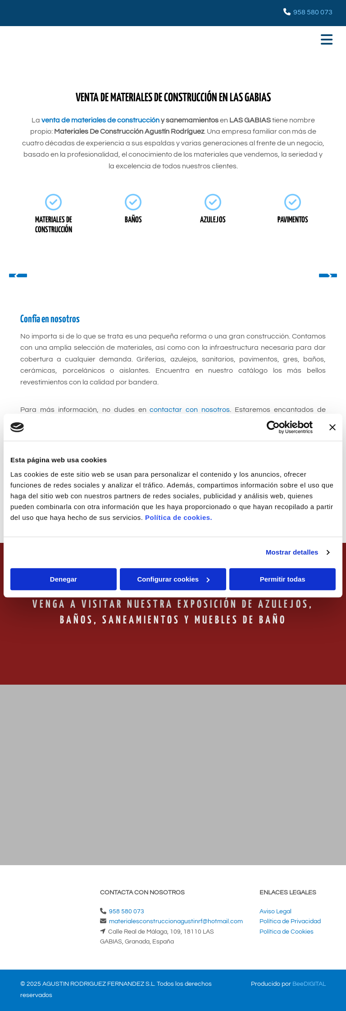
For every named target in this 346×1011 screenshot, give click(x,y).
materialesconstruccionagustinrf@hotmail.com (176, 921)
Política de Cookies (287, 932)
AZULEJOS (213, 220)
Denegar (63, 579)
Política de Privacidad (290, 921)
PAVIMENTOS (293, 220)
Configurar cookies (173, 579)
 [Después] (328, 275)
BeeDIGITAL (309, 984)
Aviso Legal (275, 911)
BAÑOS (133, 220)
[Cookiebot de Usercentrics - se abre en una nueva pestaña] (273, 427)
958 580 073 (312, 12)
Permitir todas (282, 579)
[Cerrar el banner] (332, 427)
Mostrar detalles (292, 552)
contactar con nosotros (190, 409)
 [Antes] (18, 275)
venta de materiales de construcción (100, 120)
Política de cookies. (178, 517)
